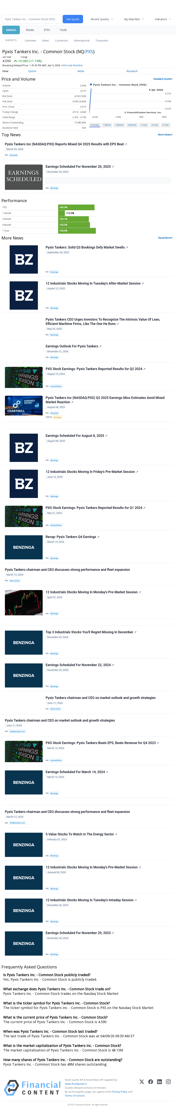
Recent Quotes (100, 19)
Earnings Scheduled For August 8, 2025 (76, 436)
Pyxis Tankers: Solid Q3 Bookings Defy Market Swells (87, 247)
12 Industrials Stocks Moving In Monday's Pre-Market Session (93, 592)
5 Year (165, 124)
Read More (164, 237)
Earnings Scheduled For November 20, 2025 (80, 167)
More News (164, 134)
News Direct (15, 581)
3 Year (155, 124)
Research (132, 71)
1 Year (144, 124)
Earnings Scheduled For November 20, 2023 (80, 933)
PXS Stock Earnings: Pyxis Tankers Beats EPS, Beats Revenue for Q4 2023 (102, 743)
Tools (63, 30)
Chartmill (13, 155)
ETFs (47, 30)
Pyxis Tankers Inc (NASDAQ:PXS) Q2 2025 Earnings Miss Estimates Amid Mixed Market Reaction (105, 400)
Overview (30, 40)
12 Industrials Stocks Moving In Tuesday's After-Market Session (95, 283)
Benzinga (54, 188)
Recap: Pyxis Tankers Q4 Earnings (72, 537)
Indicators (161, 19)
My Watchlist (132, 19)
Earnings (57, 417)
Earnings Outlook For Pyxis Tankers (73, 346)
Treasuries (101, 40)
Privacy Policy (119, 1091)
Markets (11, 30)
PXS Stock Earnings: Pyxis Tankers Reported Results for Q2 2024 (95, 369)
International (81, 40)
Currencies (61, 40)
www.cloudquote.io (76, 1083)
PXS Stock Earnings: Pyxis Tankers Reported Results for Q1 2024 (95, 508)
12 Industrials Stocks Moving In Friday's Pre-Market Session (92, 472)
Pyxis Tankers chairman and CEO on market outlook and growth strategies (101, 698)
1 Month (119, 124)
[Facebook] (150, 1088)
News (45, 40)
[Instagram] (168, 1088)
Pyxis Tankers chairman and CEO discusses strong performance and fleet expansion (67, 570)
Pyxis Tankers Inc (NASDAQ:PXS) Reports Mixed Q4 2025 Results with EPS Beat (66, 144)
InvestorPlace (56, 386)
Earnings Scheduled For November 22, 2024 (80, 665)
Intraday (95, 124)
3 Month (132, 124)
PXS (89, 51)
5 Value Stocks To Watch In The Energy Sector (81, 834)
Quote (32, 71)
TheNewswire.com (17, 731)
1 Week (107, 124)
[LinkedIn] (159, 1088)
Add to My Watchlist (71, 65)
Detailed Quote (162, 79)
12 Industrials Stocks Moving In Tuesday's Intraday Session (91, 900)
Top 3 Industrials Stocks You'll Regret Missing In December (91, 632)
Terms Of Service (75, 1095)
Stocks (30, 30)
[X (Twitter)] (142, 1088)
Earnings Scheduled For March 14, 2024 (77, 772)
